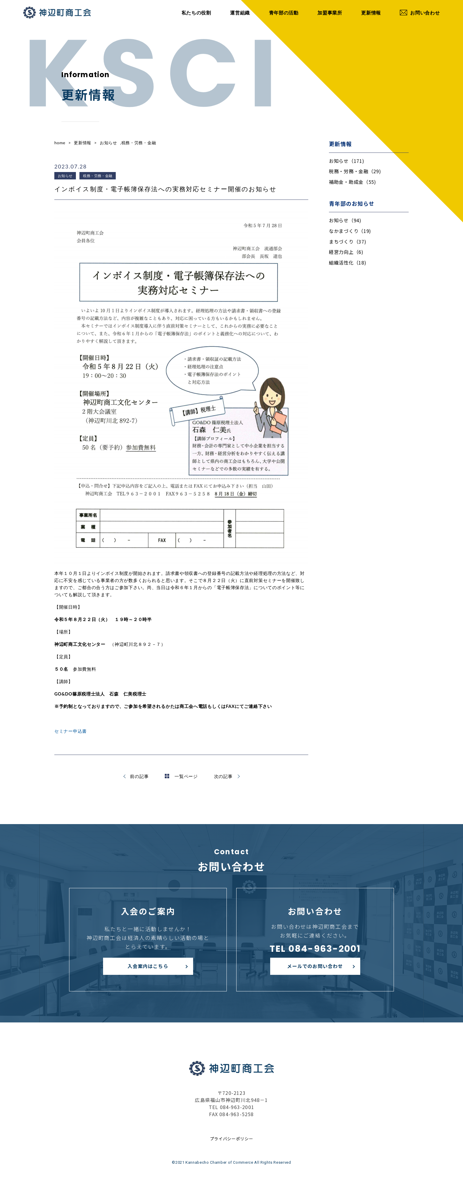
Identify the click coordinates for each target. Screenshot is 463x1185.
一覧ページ (181, 776)
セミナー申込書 (70, 731)
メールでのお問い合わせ (315, 966)
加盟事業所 (329, 12)
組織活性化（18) (347, 262)
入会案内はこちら (148, 966)
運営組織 (240, 12)
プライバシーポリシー (231, 1139)
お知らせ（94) (345, 220)
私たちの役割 (196, 12)
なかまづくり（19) (350, 230)
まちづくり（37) (347, 241)
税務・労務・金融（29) (355, 171)
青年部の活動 (284, 12)
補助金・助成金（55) (352, 181)
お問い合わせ (420, 12)
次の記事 (223, 776)
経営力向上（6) (346, 251)
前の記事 (139, 776)
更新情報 (371, 12)
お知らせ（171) (346, 160)
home (59, 142)
